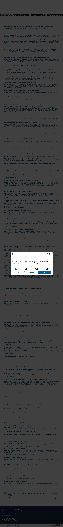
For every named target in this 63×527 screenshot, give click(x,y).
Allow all (45, 272)
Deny (18, 272)
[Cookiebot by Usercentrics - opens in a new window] (47, 254)
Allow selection (31, 272)
